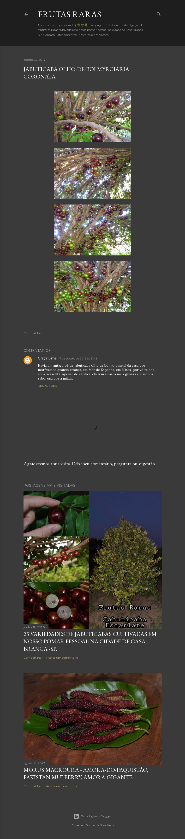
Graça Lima (47, 358)
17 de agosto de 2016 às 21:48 (78, 358)
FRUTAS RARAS (69, 14)
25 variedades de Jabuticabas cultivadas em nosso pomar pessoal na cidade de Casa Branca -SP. (90, 641)
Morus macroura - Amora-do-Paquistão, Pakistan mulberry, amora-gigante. (86, 773)
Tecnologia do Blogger (92, 816)
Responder (47, 385)
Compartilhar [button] (33, 333)
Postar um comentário (62, 657)
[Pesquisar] (159, 13)
